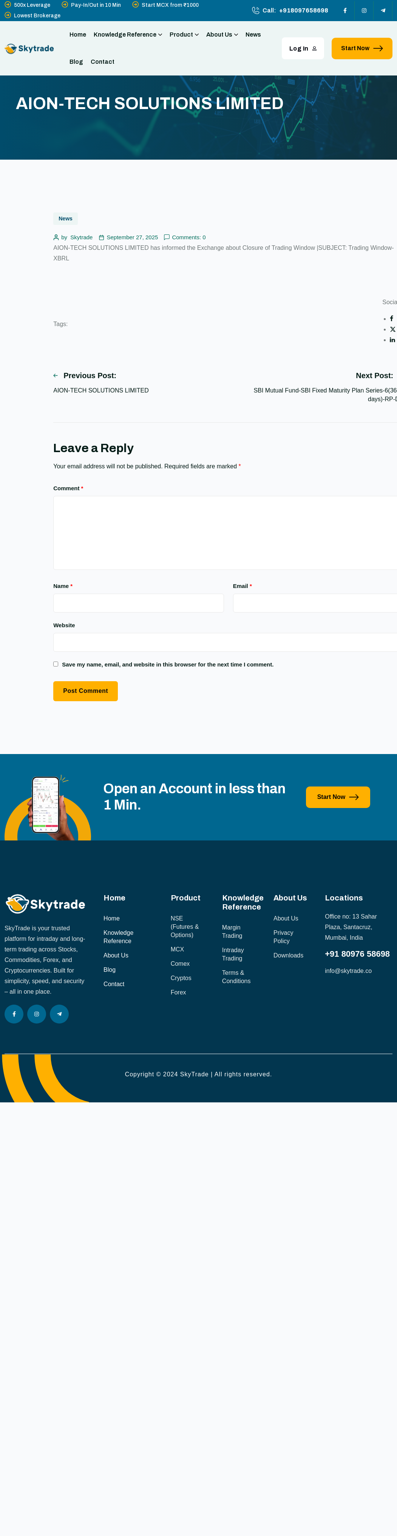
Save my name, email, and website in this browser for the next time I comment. (167, 664)
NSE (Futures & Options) (185, 926)
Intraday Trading (233, 954)
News (253, 34)
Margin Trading (232, 931)
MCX (177, 949)
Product (184, 35)
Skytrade (81, 237)
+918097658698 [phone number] (303, 10)
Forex (178, 992)
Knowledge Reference (128, 35)
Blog (76, 61)
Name (63, 586)
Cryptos (181, 978)
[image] (48, 838)
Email (242, 586)
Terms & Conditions (236, 977)
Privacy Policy (283, 937)
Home (78, 34)
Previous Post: (84, 375)
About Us (222, 35)
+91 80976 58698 (357, 954)
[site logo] (29, 48)
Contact (102, 61)
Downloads (288, 955)
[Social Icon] (345, 10)
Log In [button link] (303, 48)
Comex (180, 963)
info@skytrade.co (348, 971)
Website (64, 625)
